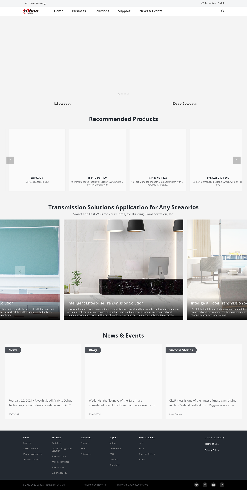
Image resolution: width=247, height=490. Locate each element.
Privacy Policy (212, 450)
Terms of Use (212, 443)
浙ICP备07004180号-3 (95, 484)
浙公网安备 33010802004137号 (132, 484)
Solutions (102, 11)
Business (79, 11)
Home (58, 11)
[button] (212, 3)
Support (124, 11)
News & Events (150, 11)
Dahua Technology (35, 3)
